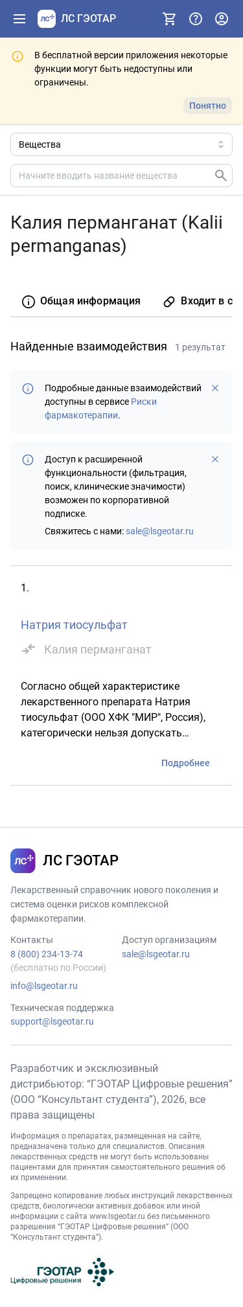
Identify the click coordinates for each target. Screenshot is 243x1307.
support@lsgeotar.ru (52, 1021)
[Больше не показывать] (215, 387)
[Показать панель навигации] (19, 19)
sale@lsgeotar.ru (160, 531)
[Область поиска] (121, 144)
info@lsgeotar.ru (44, 986)
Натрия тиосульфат (74, 624)
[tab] (80, 302)
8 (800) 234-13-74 (46, 954)
